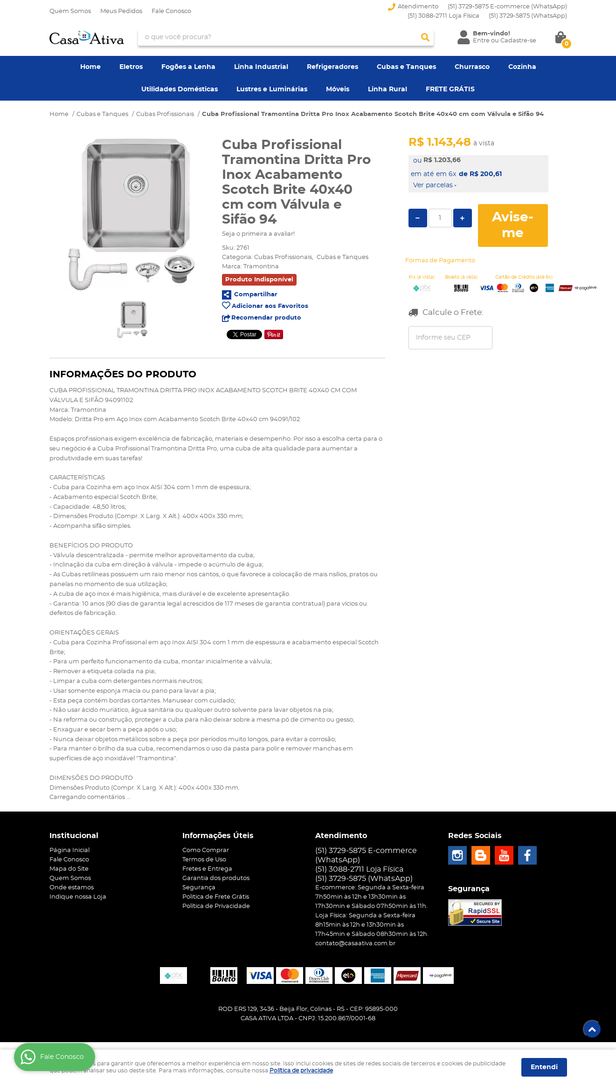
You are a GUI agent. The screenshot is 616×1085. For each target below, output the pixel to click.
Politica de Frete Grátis (215, 897)
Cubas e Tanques (406, 67)
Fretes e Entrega (207, 869)
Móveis (337, 89)
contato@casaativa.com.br (355, 944)
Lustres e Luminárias (271, 89)
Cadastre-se (518, 41)
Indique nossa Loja (77, 897)
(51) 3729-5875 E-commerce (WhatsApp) (507, 7)
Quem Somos (70, 11)
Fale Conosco (171, 11)
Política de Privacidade (216, 906)
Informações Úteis (218, 835)
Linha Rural (387, 89)
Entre (481, 41)
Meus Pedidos (121, 11)
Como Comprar (205, 850)
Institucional (73, 835)
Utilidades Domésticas (179, 89)
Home (90, 67)
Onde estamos (71, 888)
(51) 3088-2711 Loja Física (443, 16)
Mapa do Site (69, 869)
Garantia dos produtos (215, 878)
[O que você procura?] (425, 37)
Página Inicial (69, 850)
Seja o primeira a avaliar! (258, 234)
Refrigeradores (332, 67)
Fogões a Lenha (188, 67)
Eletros (131, 67)
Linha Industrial (261, 67)
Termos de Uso (204, 860)
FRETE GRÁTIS (450, 89)
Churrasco (472, 67)
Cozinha (522, 67)
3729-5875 (528, 16)
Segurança (198, 888)
